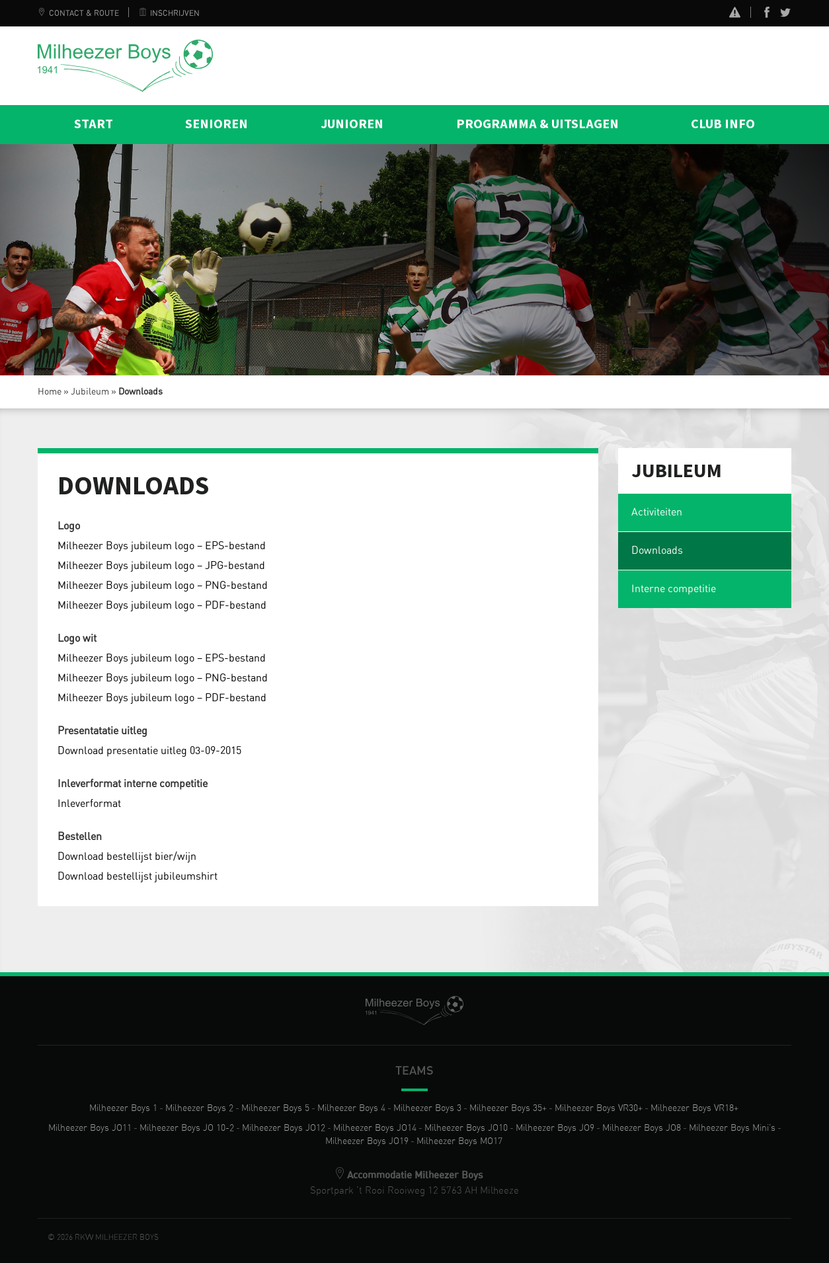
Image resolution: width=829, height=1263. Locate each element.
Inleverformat (89, 803)
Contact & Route (78, 13)
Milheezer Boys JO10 (466, 1128)
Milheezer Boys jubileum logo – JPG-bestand (161, 565)
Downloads (657, 550)
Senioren (216, 124)
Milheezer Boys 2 (199, 1108)
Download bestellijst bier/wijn (127, 856)
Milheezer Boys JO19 (367, 1141)
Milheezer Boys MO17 (459, 1141)
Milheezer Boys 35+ (508, 1108)
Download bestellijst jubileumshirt (137, 876)
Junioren (352, 124)
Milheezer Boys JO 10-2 (186, 1128)
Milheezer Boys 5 (275, 1108)
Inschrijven (169, 13)
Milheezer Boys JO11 (90, 1128)
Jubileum (90, 392)
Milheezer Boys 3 (427, 1108)
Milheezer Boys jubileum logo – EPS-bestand (162, 546)
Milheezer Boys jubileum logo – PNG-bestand (163, 585)
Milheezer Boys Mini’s (732, 1128)
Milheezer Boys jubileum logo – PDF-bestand (162, 605)
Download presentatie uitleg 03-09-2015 (149, 751)
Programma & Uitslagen (537, 124)
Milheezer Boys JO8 (641, 1128)
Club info (723, 124)
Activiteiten (656, 512)
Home (49, 392)
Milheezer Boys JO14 (374, 1128)
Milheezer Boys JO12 (283, 1128)
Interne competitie (673, 589)
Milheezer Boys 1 (123, 1108)
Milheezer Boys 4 (351, 1108)
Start (93, 124)
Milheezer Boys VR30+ (599, 1108)
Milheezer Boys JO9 (555, 1128)
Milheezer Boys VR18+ (694, 1108)
